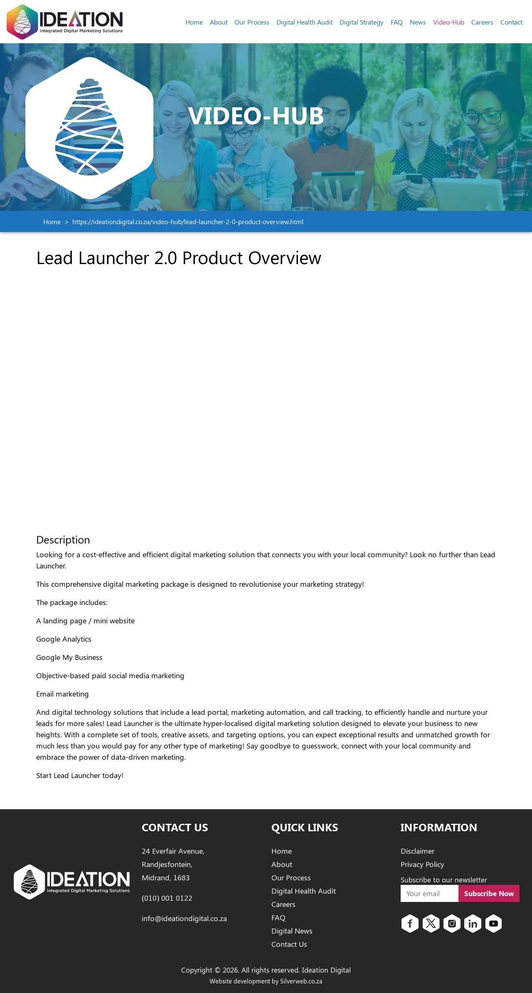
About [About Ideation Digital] (281, 864)
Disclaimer (417, 851)
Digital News (292, 931)
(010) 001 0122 (167, 898)
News (418, 21)
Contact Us (289, 944)
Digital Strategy (362, 21)
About (218, 21)
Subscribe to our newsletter (444, 879)
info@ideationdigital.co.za (184, 918)
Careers (482, 21)
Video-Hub (448, 21)
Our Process (251, 21)
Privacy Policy (422, 864)
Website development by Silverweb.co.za (266, 981)
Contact (511, 21)
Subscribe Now (489, 893)
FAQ (397, 21)
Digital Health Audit (304, 21)
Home (194, 21)
